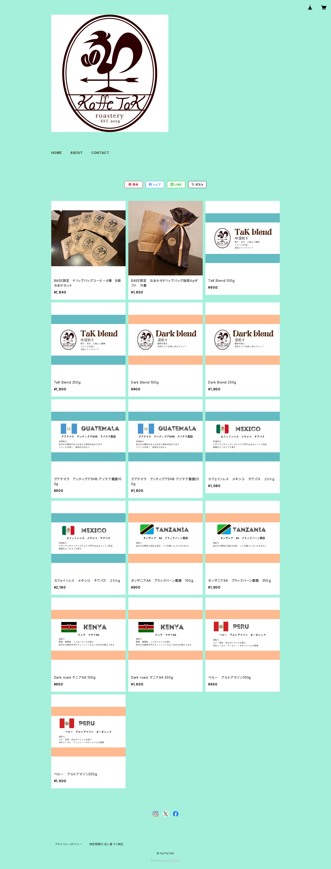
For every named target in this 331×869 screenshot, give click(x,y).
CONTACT (100, 153)
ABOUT (76, 153)
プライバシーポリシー (68, 844)
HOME (56, 153)
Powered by (165, 860)
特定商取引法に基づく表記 (106, 844)
